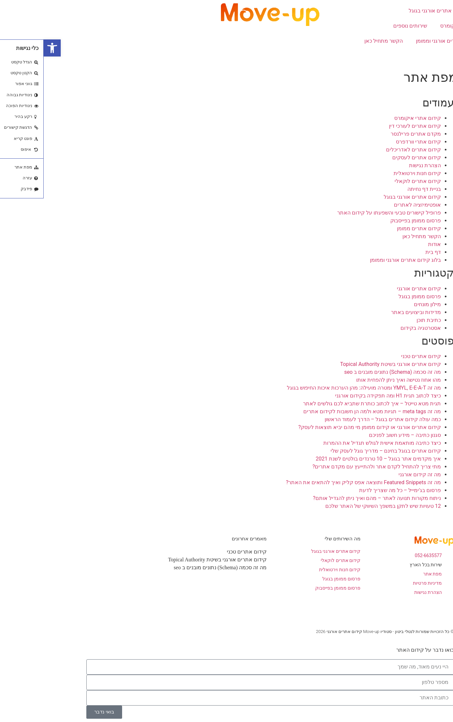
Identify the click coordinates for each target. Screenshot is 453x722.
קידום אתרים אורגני (375, 288)
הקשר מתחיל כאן (340, 41)
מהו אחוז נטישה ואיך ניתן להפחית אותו (355, 380)
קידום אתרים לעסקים (373, 157)
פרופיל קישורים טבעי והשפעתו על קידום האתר (345, 213)
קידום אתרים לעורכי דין (371, 126)
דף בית (389, 252)
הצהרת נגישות (381, 165)
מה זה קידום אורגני (376, 474)
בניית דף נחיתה (380, 189)
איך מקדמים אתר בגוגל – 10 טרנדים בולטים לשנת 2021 (334, 459)
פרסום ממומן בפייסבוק (372, 220)
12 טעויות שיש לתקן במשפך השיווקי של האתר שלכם (339, 506)
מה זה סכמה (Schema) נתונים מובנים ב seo (348, 372)
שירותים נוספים (366, 26)
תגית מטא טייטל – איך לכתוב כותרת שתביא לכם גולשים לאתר (328, 403)
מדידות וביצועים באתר (372, 312)
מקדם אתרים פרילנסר (372, 134)
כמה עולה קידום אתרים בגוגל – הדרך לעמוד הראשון (339, 419)
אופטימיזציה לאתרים (373, 205)
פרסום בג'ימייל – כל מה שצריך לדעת (356, 490)
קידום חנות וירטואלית (373, 173)
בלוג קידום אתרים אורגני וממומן (407, 41)
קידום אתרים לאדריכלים (369, 150)
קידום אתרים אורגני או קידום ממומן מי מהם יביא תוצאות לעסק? (326, 427)
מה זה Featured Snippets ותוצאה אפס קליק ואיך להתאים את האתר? (319, 482)
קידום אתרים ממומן (375, 228)
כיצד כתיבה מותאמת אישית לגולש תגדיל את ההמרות (338, 443)
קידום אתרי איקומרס (420, 26)
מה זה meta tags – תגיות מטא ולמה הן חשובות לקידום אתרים (328, 411)
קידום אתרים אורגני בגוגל (393, 11)
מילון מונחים (383, 304)
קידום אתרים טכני (377, 356)
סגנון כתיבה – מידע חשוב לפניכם (361, 435)
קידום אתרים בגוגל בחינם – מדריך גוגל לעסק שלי (342, 451)
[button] (8, 47)
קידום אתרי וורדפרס (374, 142)
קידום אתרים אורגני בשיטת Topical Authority (346, 364)
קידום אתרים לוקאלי (374, 181)
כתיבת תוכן (385, 320)
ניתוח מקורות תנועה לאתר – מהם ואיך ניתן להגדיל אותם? (333, 498)
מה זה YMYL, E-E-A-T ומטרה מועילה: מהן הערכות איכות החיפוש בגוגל (320, 388)
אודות (436, 56)
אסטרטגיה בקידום (377, 328)
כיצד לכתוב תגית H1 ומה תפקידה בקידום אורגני (344, 396)
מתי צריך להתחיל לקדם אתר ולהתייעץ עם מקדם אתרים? (333, 466)
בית (439, 11)
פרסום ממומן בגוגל (376, 296)
